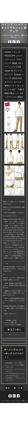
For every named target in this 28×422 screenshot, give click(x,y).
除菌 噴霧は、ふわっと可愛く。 (15, 363)
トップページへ (6, 45)
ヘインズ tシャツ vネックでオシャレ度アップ (14, 28)
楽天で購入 (14, 329)
